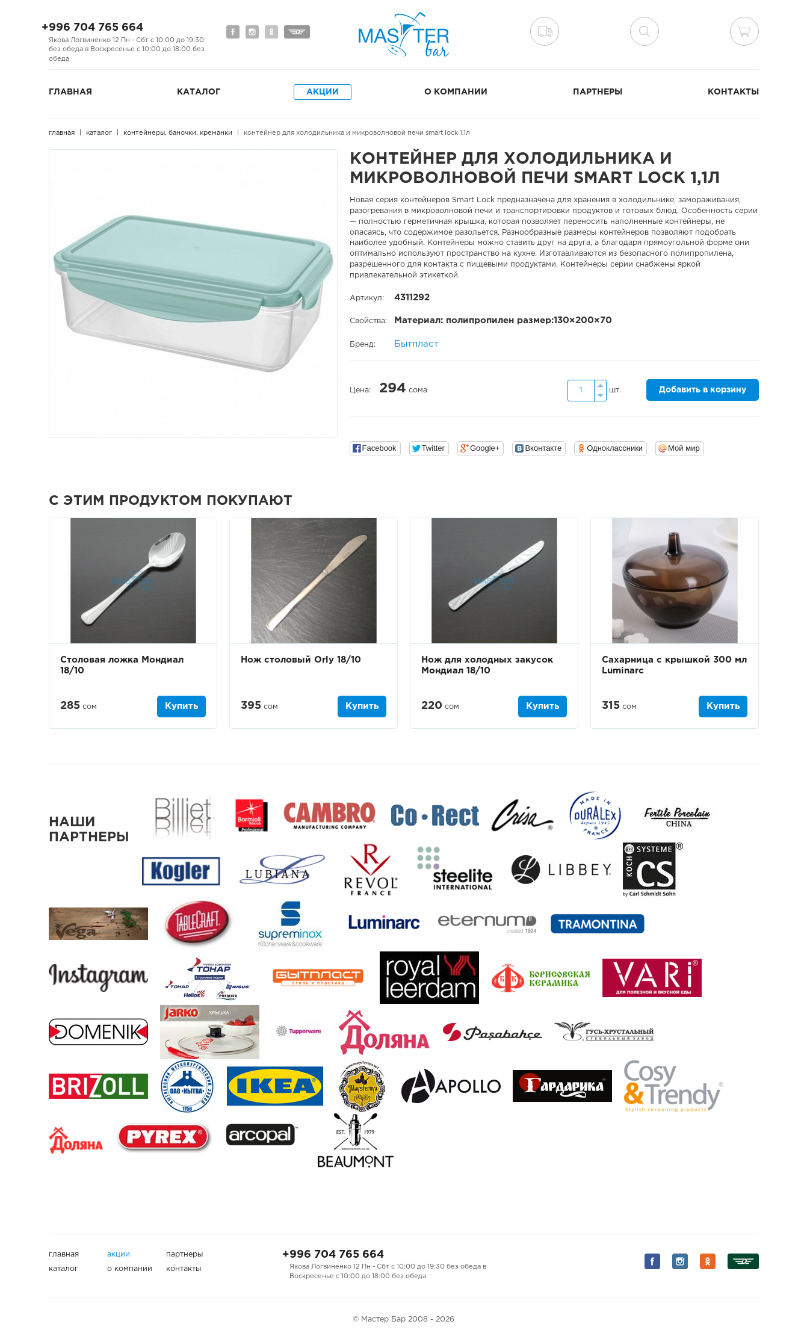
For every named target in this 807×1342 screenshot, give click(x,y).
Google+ (485, 448)
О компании (455, 92)
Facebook (379, 448)
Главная (70, 92)
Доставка (544, 31)
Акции (322, 92)
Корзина (744, 31)
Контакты (733, 92)
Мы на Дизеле (297, 32)
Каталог (198, 92)
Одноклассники (615, 448)
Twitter (433, 448)
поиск (644, 31)
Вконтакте (543, 448)
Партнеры (597, 92)
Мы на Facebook (233, 32)
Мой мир (684, 448)
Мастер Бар (404, 34)
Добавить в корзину (702, 390)
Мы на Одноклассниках (271, 32)
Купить (181, 706)
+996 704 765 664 (92, 27)
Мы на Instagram (252, 32)
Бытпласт (416, 344)
